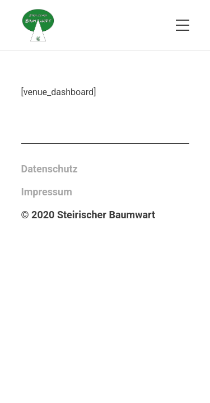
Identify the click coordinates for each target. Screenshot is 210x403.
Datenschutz (49, 169)
